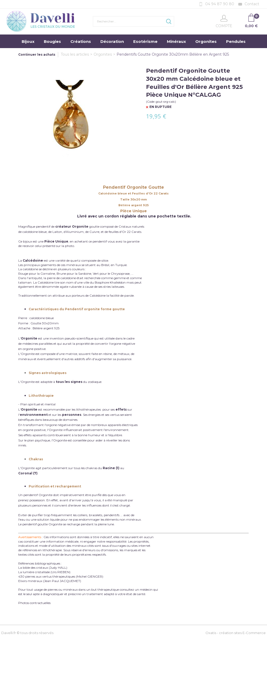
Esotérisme (145, 41)
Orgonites (206, 41)
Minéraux (176, 41)
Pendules (236, 41)
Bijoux (28, 41)
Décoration (112, 41)
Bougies (52, 41)
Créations (80, 41)
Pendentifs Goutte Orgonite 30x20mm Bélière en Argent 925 (173, 54)
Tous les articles (75, 54)
